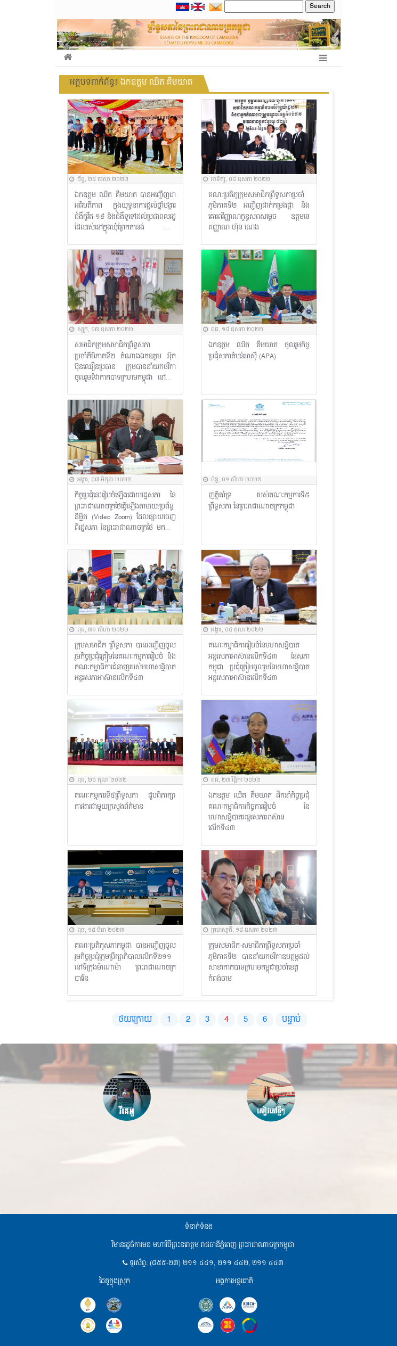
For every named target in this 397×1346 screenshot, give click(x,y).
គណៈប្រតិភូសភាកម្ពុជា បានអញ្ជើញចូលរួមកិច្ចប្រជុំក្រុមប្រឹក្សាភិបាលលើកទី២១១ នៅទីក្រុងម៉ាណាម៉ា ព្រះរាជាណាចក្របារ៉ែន (125, 962)
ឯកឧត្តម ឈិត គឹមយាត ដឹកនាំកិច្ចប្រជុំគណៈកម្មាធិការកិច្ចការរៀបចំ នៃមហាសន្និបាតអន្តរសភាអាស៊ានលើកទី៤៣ (259, 812)
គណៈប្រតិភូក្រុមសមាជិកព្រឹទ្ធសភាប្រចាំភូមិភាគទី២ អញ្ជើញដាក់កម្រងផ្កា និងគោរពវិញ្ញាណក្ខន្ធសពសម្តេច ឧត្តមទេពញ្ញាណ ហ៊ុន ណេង (259, 212)
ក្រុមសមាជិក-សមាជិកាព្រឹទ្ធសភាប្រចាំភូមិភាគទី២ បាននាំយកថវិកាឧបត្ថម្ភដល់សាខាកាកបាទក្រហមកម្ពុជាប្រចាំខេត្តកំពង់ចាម (259, 962)
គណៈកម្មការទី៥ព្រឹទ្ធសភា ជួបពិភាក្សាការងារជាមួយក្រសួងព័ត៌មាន (125, 801)
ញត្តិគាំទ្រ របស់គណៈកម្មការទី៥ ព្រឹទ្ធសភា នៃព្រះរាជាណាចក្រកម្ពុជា (259, 501)
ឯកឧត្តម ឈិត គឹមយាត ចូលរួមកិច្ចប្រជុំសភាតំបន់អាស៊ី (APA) (259, 351)
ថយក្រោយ (135, 1019)
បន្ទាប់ (291, 1019)
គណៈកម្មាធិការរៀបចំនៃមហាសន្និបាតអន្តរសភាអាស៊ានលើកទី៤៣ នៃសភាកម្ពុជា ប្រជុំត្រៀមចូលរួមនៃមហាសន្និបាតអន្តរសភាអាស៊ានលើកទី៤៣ (259, 662)
